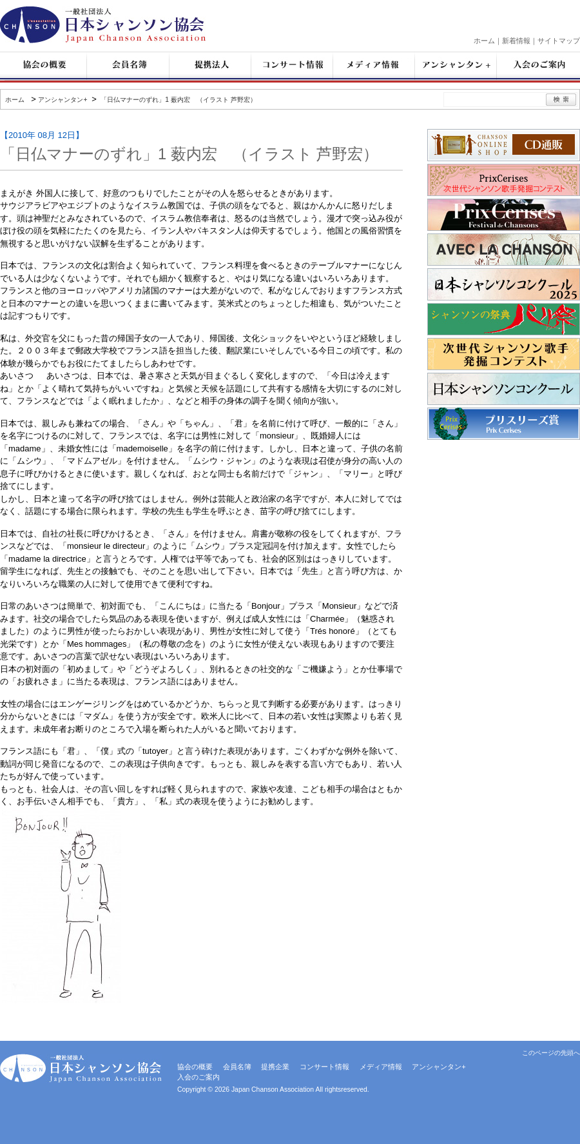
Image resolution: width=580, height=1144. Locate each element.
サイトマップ (558, 40)
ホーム (484, 40)
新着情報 (516, 40)
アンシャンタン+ (62, 99)
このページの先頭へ (551, 1052)
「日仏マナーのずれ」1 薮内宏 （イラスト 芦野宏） (177, 99)
